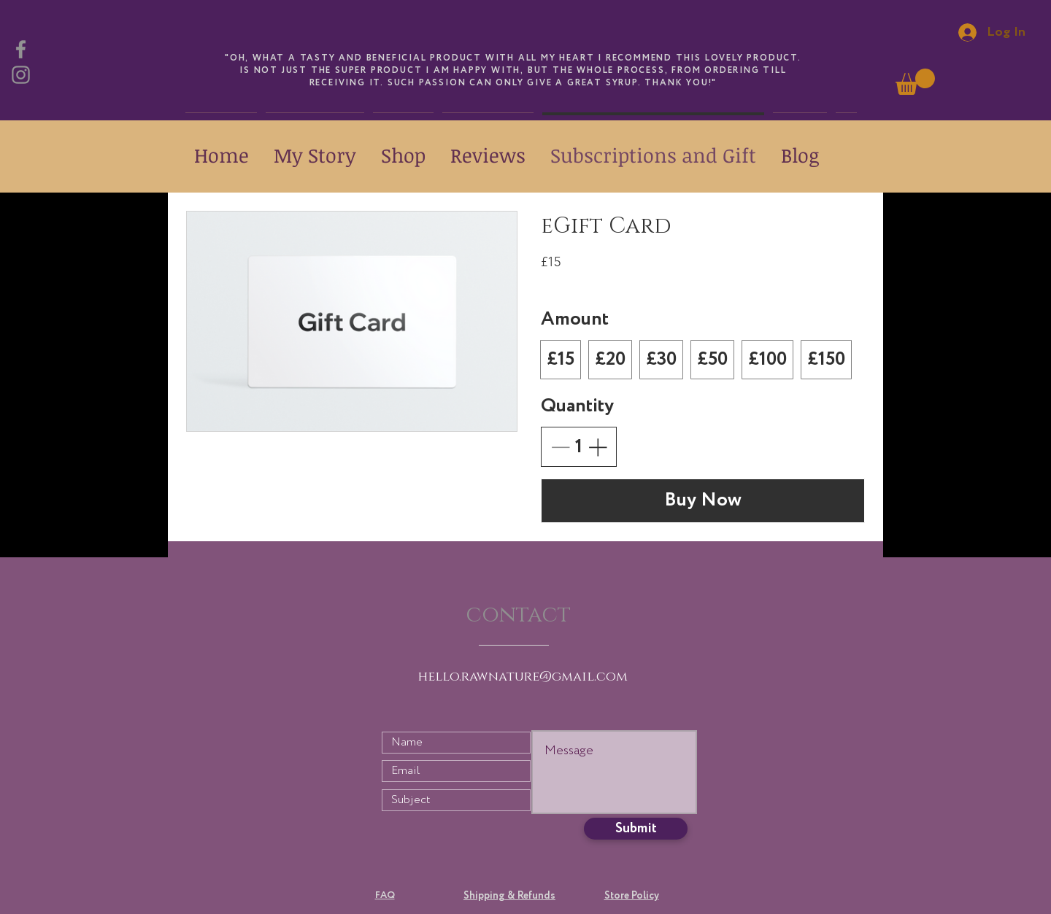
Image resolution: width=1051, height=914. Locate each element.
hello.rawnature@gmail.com (523, 677)
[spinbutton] (578, 447)
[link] (915, 82)
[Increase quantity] (597, 446)
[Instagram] (21, 75)
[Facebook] (21, 49)
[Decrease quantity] (560, 446)
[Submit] (636, 829)
